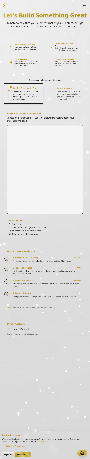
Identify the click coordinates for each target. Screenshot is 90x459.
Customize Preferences (13, 446)
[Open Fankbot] (82, 453)
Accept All (23, 454)
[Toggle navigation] (84, 5)
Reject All (8, 454)
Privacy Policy (42, 441)
